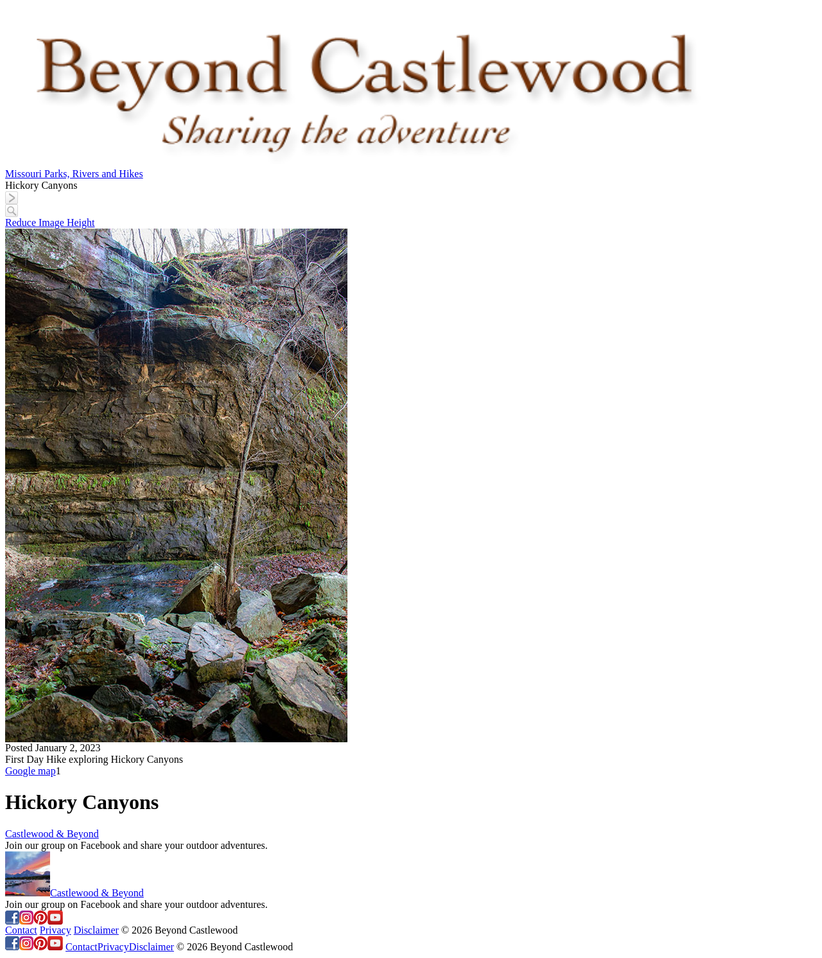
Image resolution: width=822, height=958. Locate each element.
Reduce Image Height (50, 222)
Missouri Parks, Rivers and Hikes (74, 173)
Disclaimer (96, 930)
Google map (30, 770)
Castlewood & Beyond (52, 833)
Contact (21, 930)
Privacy (55, 930)
